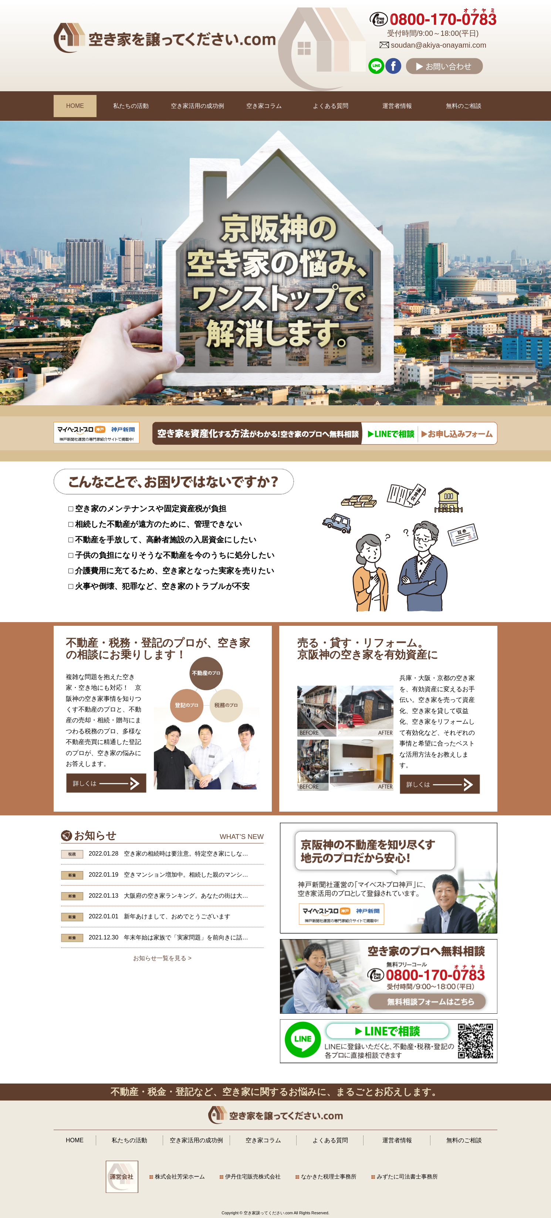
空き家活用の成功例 (197, 106)
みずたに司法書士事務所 (407, 1177)
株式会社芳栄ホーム (180, 1177)
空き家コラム (264, 106)
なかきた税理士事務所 (328, 1177)
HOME (75, 106)
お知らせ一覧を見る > (162, 958)
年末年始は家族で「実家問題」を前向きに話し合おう (195, 937)
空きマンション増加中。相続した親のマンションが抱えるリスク (209, 874)
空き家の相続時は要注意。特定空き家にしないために (195, 853)
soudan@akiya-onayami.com (438, 45)
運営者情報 (397, 106)
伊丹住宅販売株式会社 (253, 1177)
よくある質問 (330, 106)
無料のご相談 (463, 106)
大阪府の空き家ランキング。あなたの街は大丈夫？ (192, 896)
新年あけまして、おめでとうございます (177, 916)
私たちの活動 (131, 106)
